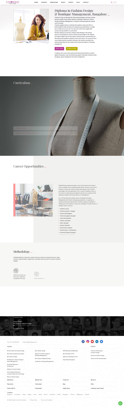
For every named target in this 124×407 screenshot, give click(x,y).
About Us (93, 380)
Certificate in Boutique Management (44, 361)
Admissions (10, 380)
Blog (64, 384)
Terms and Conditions (47, 400)
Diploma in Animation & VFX (70, 356)
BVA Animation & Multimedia (70, 350)
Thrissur (72, 394)
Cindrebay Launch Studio (97, 388)
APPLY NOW (59, 48)
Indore (24, 394)
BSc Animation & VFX (68, 353)
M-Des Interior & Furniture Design (15, 350)
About (63, 2)
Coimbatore (17, 394)
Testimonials (38, 384)
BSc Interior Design (12, 356)
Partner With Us (11, 388)
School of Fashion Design (97, 355)
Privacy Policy (33, 400)
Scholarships (38, 388)
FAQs (92, 384)
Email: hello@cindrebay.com (30, 342)
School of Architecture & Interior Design (97, 351)
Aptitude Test (38, 380)
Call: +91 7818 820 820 (13, 342)
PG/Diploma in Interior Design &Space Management (15, 360)
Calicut (40, 394)
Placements (10, 384)
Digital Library (66, 388)
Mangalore (65, 394)
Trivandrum (52, 394)
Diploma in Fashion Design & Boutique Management (42, 354)
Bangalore (9, 394)
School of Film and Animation (98, 358)
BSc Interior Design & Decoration (15, 353)
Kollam (59, 394)
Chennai (87, 394)
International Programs (69, 359)
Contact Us (66, 380)
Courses (44, 2)
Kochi (34, 394)
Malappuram (79, 394)
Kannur (46, 394)
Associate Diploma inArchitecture (12, 365)
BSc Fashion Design (40, 350)
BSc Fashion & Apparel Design (43, 358)
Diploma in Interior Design (13, 369)
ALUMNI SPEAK (71, 48)
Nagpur (29, 394)
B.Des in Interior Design (13, 377)
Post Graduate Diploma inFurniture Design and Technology (15, 373)
